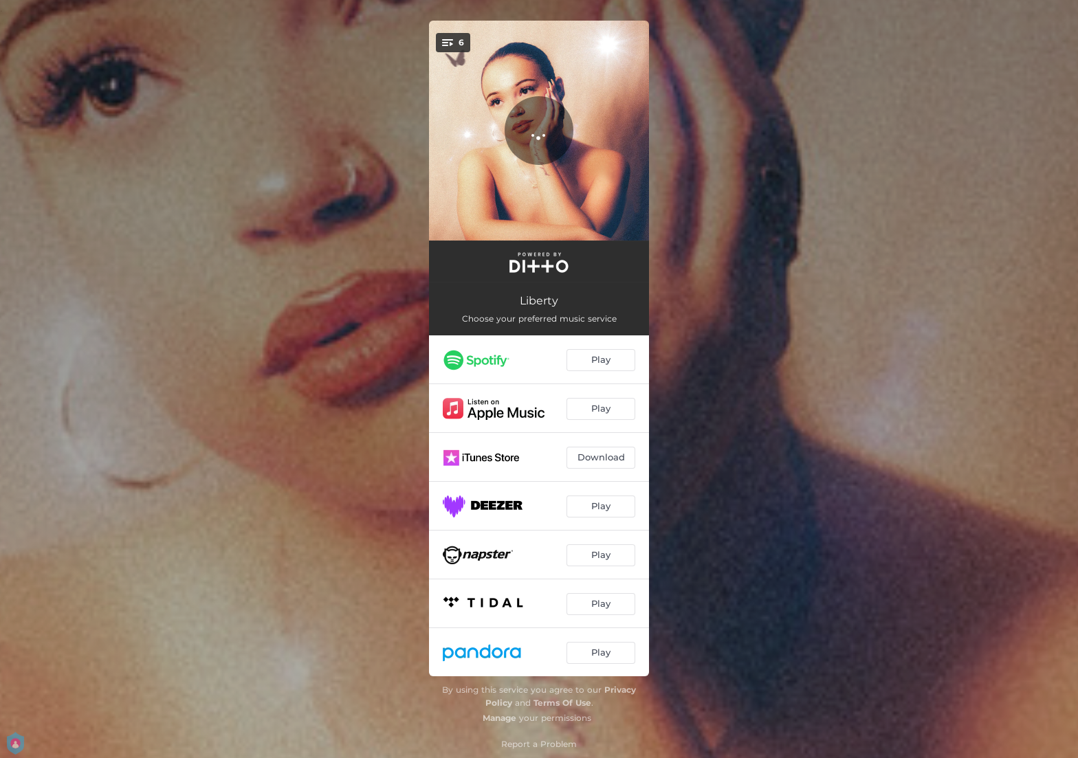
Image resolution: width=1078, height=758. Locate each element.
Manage (499, 718)
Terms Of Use (562, 703)
